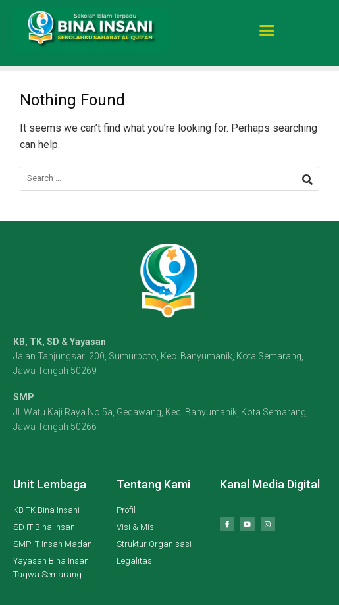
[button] (266, 26)
